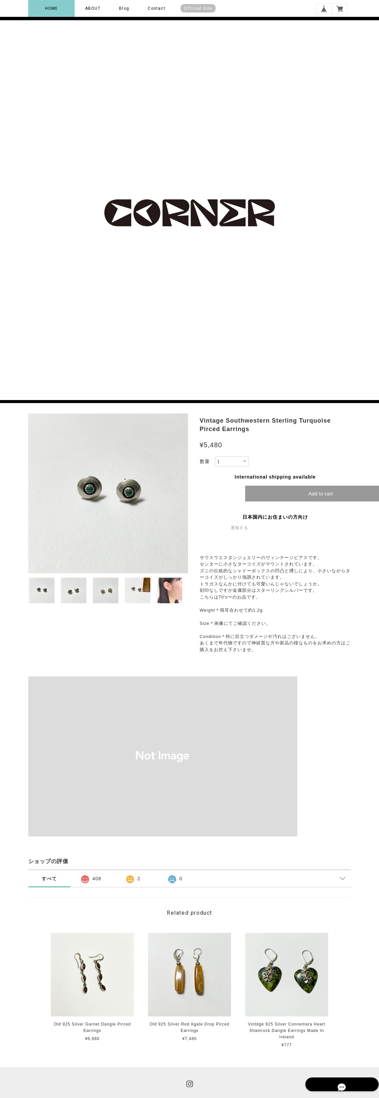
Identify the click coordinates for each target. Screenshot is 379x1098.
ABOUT (93, 8)
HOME (51, 8)
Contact (156, 8)
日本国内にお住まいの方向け (275, 517)
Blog (124, 8)
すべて (49, 878)
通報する (239, 527)
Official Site (198, 8)
